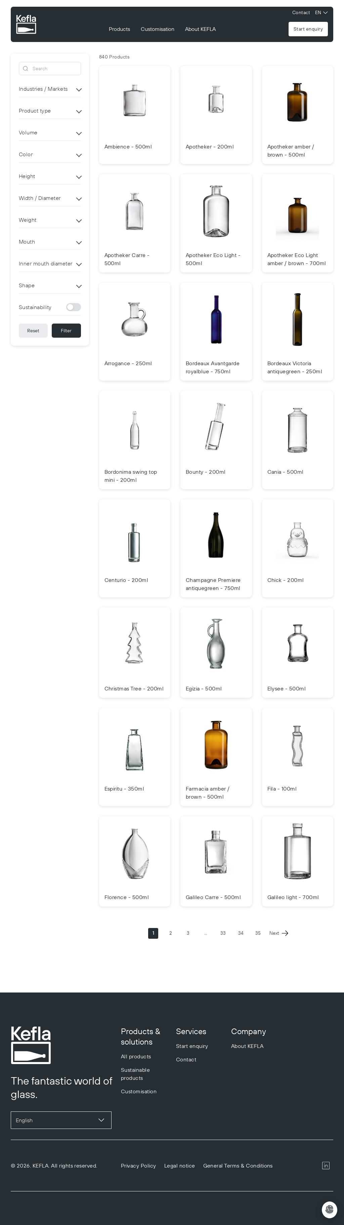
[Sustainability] (73, 307)
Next (279, 933)
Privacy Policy (138, 1165)
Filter (66, 331)
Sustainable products (135, 1073)
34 (240, 933)
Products (119, 29)
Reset (33, 331)
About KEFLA (200, 29)
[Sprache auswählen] (61, 1120)
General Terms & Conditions (238, 1165)
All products (136, 1056)
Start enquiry (308, 29)
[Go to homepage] (26, 25)
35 (258, 933)
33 (223, 933)
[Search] (50, 68)
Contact (301, 12)
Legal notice (179, 1165)
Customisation (157, 29)
